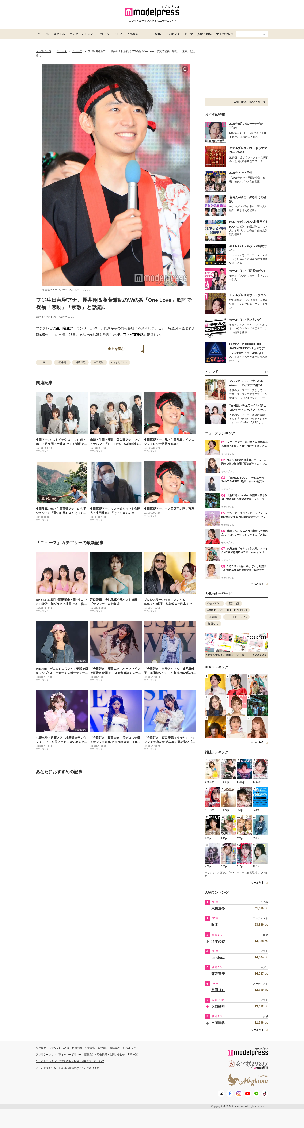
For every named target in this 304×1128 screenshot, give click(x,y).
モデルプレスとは (59, 1047)
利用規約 (77, 1047)
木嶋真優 (218, 908)
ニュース (43, 34)
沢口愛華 (218, 1006)
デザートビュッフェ (236, 617)
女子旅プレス (225, 34)
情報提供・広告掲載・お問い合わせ (104, 1054)
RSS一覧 (133, 1054)
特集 (158, 34)
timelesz (218, 957)
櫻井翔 (121, 334)
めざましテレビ (119, 362)
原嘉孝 (213, 617)
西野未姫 (234, 603)
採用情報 (102, 1047)
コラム (104, 34)
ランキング (172, 34)
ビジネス (132, 34)
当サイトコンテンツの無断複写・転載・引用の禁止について (70, 1061)
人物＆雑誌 (204, 34)
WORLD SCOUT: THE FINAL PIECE (227, 610)
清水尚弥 (218, 941)
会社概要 (41, 1047)
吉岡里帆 (218, 1023)
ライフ (117, 34)
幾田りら (213, 623)
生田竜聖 (63, 328)
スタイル (59, 34)
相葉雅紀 (136, 334)
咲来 (214, 925)
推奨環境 (89, 1047)
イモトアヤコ (214, 603)
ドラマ (188, 34)
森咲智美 (218, 974)
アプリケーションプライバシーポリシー (58, 1054)
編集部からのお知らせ (123, 1047)
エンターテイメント (82, 34)
